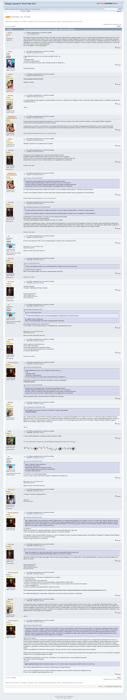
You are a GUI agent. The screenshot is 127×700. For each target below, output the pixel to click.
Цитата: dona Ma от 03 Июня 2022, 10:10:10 (33, 309)
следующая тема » (117, 24)
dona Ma (11, 150)
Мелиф (10, 95)
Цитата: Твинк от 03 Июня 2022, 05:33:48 (32, 367)
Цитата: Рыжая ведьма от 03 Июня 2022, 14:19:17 (34, 549)
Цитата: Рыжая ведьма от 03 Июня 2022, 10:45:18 (34, 407)
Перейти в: (100, 686)
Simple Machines (69, 696)
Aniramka (59, 21)
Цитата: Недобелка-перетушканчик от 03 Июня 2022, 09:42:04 (37, 207)
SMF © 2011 (63, 696)
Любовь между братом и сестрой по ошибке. (39, 32)
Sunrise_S (11, 489)
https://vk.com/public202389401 (49, 133)
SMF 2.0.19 (57, 696)
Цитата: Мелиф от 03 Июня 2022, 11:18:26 (33, 517)
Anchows (11, 281)
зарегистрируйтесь (35, 9)
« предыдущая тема (108, 24)
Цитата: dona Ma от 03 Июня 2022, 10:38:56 (33, 461)
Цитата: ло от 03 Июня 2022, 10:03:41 (32, 263)
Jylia (9, 431)
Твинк (10, 51)
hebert (10, 139)
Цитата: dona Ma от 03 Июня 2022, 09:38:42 (33, 178)
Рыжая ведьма (13, 362)
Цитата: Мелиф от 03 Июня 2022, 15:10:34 (33, 625)
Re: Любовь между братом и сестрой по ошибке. (40, 51)
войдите (27, 9)
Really (10, 33)
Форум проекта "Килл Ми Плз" (20, 4)
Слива (10, 74)
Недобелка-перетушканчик (11, 117)
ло (9, 236)
